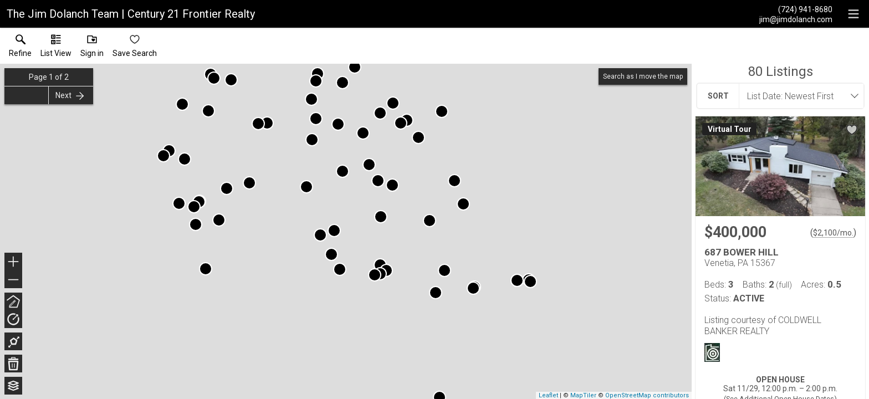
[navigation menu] (853, 14)
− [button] (13, 280)
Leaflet (548, 395)
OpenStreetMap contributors (647, 395)
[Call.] (795, 9)
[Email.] (795, 19)
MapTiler (583, 395)
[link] (20, 48)
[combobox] (798, 96)
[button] (56, 48)
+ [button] (13, 262)
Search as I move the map (643, 76)
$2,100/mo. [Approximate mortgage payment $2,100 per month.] (833, 232)
